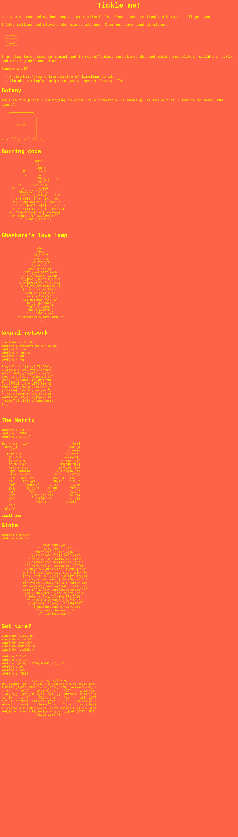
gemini (60, 61)
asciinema (11, 596)
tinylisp (90, 81)
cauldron (208, 61)
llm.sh (15, 85)
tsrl (225, 61)
